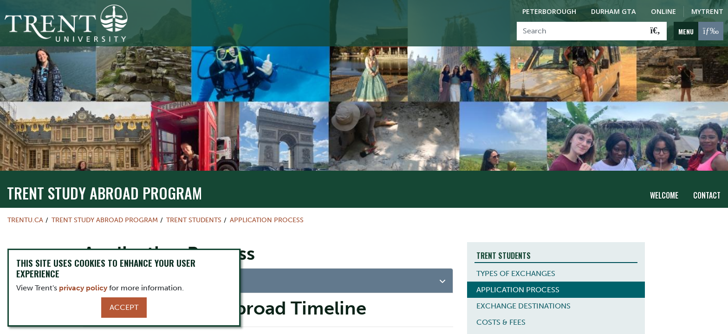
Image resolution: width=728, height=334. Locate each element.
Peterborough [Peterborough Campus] (549, 11)
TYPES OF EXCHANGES (515, 273)
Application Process (267, 220)
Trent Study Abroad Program (104, 193)
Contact (707, 195)
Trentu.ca (25, 220)
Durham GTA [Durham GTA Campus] (613, 11)
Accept (124, 307)
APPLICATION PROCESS (517, 289)
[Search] (580, 31)
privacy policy (83, 287)
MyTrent (707, 11)
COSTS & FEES (501, 322)
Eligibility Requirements (139, 279)
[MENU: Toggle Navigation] (698, 31)
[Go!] (655, 31)
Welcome (664, 195)
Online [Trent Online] (663, 11)
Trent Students (193, 220)
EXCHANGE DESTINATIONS (523, 306)
